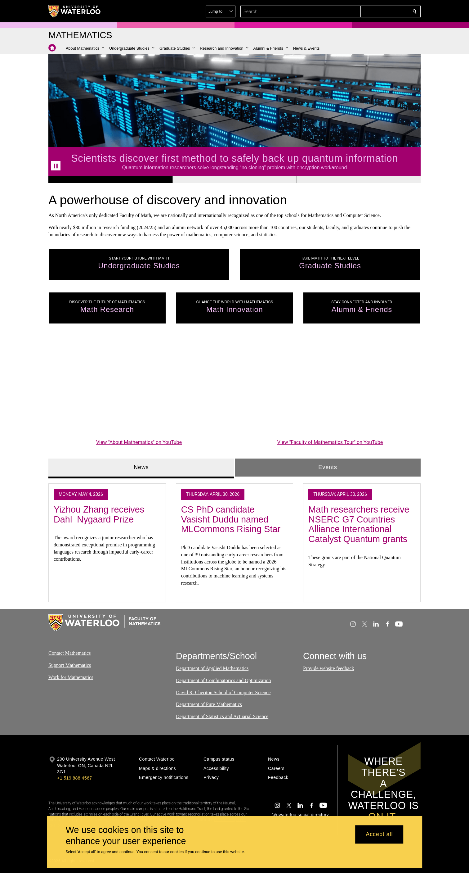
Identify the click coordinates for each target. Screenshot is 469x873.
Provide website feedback (328, 668)
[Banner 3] (359, 179)
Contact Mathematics (69, 653)
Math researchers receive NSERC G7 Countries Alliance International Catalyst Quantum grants (358, 524)
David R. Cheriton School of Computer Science (223, 692)
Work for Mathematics (70, 677)
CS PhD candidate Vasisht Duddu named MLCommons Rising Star (230, 519)
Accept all (379, 834)
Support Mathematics (69, 665)
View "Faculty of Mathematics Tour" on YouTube (330, 442)
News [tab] (141, 467)
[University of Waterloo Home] (74, 11)
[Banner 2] (234, 179)
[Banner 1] (110, 179)
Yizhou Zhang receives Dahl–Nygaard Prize (99, 514)
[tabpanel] (234, 540)
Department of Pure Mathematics (209, 704)
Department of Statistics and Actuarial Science (222, 716)
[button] (369, 11)
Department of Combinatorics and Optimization (223, 680)
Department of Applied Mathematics (212, 668)
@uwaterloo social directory (300, 814)
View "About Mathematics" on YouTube (139, 442)
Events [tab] (327, 467)
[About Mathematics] (139, 387)
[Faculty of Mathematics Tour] (330, 387)
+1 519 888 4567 (74, 778)
